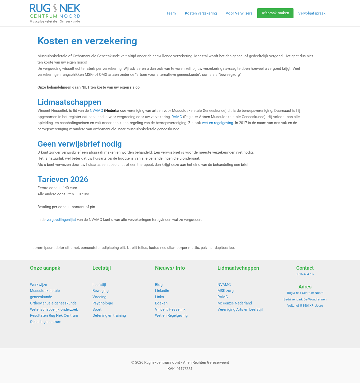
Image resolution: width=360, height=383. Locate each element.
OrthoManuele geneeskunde (53, 303)
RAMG (177, 117)
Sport (97, 309)
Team (178, 13)
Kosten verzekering (206, 13)
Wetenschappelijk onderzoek (54, 309)
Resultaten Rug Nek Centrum (54, 315)
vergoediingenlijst (61, 219)
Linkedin (162, 290)
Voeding (99, 297)
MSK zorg (226, 290)
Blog (158, 284)
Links (159, 297)
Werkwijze (38, 284)
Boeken (161, 303)
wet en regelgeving (217, 123)
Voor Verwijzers (243, 13)
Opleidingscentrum (45, 321)
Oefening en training (109, 315)
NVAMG (96, 110)
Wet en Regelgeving (171, 315)
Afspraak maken (278, 13)
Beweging (100, 290)
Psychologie (102, 303)
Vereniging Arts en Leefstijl (240, 309)
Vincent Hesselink (170, 309)
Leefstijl (99, 284)
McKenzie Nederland (235, 303)
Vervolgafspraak (312, 13)
